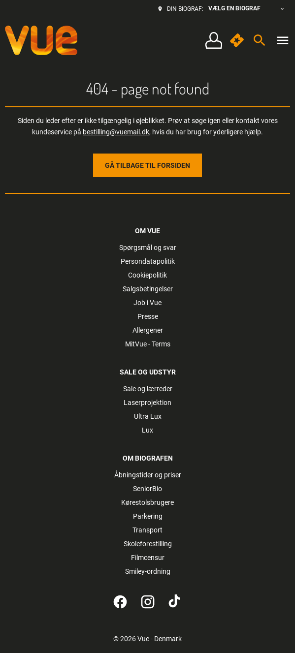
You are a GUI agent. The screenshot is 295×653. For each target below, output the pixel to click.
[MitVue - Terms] (147, 344)
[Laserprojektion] (147, 402)
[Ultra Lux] (148, 416)
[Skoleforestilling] (148, 544)
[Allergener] (147, 330)
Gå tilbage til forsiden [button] (147, 165)
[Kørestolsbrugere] (147, 502)
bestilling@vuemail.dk (116, 132)
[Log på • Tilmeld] (213, 40)
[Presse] (147, 316)
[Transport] (147, 530)
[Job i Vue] (147, 303)
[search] (259, 40)
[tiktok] (175, 602)
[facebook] (120, 602)
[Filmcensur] (147, 557)
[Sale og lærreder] (147, 389)
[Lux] (147, 430)
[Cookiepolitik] (147, 275)
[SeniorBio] (147, 489)
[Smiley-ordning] (147, 571)
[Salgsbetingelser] (148, 289)
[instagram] (148, 602)
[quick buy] (237, 40)
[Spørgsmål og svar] (147, 247)
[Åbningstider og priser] (147, 475)
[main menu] (282, 40)
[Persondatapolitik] (148, 261)
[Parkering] (148, 516)
